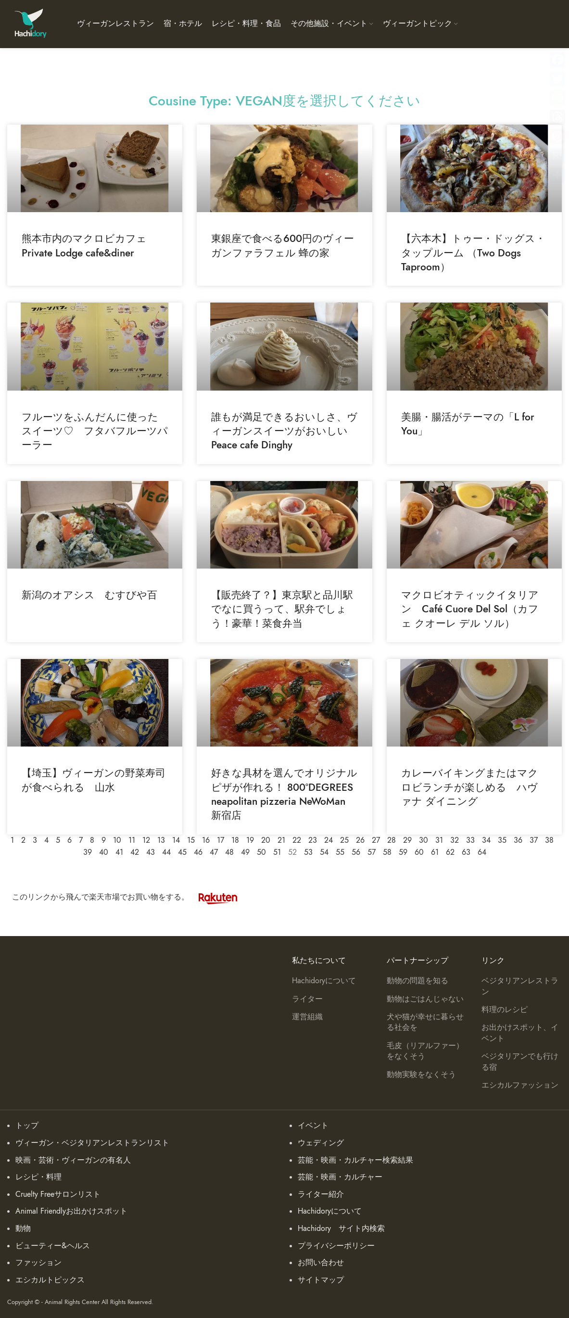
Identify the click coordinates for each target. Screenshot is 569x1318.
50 (261, 852)
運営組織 (307, 1017)
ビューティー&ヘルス (52, 1246)
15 (191, 840)
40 (103, 852)
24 (328, 840)
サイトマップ (321, 1280)
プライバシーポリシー (336, 1246)
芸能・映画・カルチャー (340, 1177)
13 (161, 840)
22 (296, 840)
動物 (23, 1228)
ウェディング (321, 1143)
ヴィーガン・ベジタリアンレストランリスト (92, 1143)
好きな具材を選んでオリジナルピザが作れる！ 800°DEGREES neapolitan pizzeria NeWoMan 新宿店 (284, 794)
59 (403, 852)
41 (119, 852)
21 (281, 840)
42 (134, 852)
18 (235, 840)
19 (250, 840)
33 (470, 840)
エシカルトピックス (50, 1280)
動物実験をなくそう (421, 1074)
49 (245, 852)
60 (419, 852)
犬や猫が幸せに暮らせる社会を (425, 1022)
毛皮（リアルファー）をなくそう (425, 1051)
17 (220, 840)
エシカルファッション (519, 1085)
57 (371, 852)
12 (146, 840)
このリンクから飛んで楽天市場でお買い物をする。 (129, 897)
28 (391, 840)
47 (214, 852)
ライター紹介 (321, 1194)
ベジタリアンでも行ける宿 (519, 1061)
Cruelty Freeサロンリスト (58, 1194)
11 (131, 840)
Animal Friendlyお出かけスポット (71, 1211)
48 (229, 852)
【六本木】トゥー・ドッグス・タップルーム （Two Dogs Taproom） (473, 252)
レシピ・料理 (38, 1177)
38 (549, 840)
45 (182, 852)
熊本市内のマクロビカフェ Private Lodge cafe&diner (89, 245)
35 (502, 840)
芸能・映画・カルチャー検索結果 (355, 1160)
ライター (307, 999)
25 (344, 840)
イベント (313, 1125)
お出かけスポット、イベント (519, 1032)
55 (340, 852)
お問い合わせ (321, 1262)
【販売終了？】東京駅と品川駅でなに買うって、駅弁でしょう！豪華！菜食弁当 (282, 609)
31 (439, 840)
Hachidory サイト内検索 (341, 1228)
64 (482, 852)
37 (534, 840)
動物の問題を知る (417, 981)
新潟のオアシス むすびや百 (89, 595)
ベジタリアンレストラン (519, 986)
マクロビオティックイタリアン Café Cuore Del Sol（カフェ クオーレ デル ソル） (470, 609)
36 (518, 840)
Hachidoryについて (324, 981)
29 (407, 840)
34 (486, 840)
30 (423, 840)
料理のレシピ (504, 1009)
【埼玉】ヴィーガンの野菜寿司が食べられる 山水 (93, 780)
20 (265, 840)
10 (117, 840)
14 (176, 840)
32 (454, 840)
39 (87, 852)
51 (277, 852)
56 (356, 852)
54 (324, 852)
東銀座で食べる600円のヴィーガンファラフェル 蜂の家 (282, 245)
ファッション (38, 1262)
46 (198, 852)
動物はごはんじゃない (425, 999)
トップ (26, 1125)
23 (312, 840)
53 (308, 852)
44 (166, 852)
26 (360, 840)
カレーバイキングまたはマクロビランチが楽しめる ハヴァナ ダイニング (469, 787)
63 (466, 852)
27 (376, 840)
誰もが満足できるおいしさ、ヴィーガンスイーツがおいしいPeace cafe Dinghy (284, 431)
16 (206, 840)
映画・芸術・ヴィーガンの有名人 (73, 1160)
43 (150, 852)
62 (450, 852)
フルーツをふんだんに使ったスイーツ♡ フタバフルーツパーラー (95, 431)
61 (435, 852)
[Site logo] (30, 23)
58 (387, 852)
